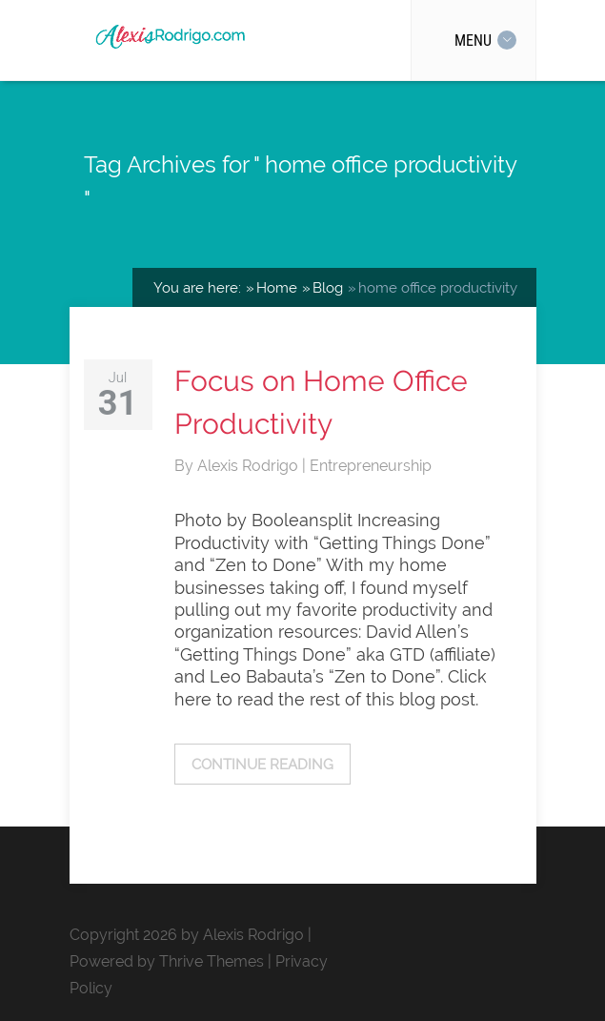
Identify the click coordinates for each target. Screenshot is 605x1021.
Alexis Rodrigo (249, 466)
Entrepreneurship (371, 466)
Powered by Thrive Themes (167, 961)
